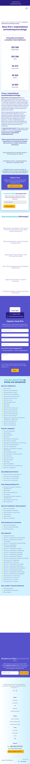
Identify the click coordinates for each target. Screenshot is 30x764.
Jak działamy (15, 733)
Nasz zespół (15, 730)
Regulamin (15, 708)
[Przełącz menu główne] (27, 8)
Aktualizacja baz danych (15, 724)
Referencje (15, 700)
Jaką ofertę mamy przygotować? (11, 348)
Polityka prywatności (15, 711)
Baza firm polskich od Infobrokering (14, 22)
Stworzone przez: (25, 759)
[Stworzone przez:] (22, 761)
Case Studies (15, 703)
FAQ (15, 705)
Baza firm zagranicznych (21, 350)
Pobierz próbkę (9, 206)
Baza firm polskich (8, 350)
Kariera (15, 735)
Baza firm (3, 22)
